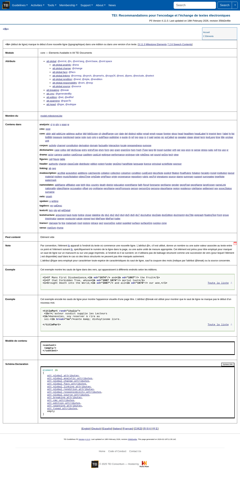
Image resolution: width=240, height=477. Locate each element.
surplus (157, 223)
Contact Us (135, 451)
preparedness (134, 145)
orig (94, 137)
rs (145, 137)
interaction (114, 145)
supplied (126, 223)
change (63, 163)
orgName (98, 188)
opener (61, 218)
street (197, 137)
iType (145, 149)
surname (50, 191)
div (102, 215)
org (90, 188)
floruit (146, 184)
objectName (63, 188)
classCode (73, 163)
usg (224, 149)
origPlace (106, 176)
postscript (70, 218)
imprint (212, 133)
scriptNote (167, 163)
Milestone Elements (152, 44)
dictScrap (76, 149)
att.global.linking (61, 75)
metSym (51, 227)
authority (53, 163)
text (93, 218)
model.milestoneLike (51, 115)
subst (119, 223)
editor (139, 133)
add (54, 133)
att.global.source (61, 86)
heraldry (205, 173)
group (226, 215)
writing (54, 201)
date (121, 133)
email (146, 133)
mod (79, 223)
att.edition (51, 97)
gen (112, 149)
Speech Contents (179, 44)
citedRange (108, 133)
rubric (145, 176)
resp (141, 137)
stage (190, 137)
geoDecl (117, 163)
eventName (131, 184)
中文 (155, 428)
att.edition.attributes (63, 403)
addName (60, 184)
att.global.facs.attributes (66, 384)
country (95, 184)
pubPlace (104, 137)
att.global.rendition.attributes (70, 389)
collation (105, 173)
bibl (85, 133)
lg (230, 133)
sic (162, 137)
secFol (152, 176)
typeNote (219, 176)
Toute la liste (218, 283)
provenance (124, 176)
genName (165, 184)
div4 (122, 215)
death (103, 184)
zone (164, 223)
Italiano (117, 428)
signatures (162, 176)
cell (50, 159)
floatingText (210, 215)
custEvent (147, 173)
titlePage (100, 218)
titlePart (110, 218)
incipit (213, 173)
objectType (84, 176)
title (223, 137)
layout (231, 173)
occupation (76, 188)
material (49, 176)
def (68, 149)
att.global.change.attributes (68, 381)
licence (147, 163)
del (126, 133)
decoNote (158, 173)
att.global (51, 61)
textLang (210, 137)
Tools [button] (50, 5)
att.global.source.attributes (68, 395)
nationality (50, 188)
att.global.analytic (61, 64)
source (172, 176)
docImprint (179, 215)
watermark (50, 180)
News (112, 5)
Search (225, 5)
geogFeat (185, 184)
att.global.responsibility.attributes (74, 392)
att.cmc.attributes (60, 400)
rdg (55, 210)
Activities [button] (36, 5)
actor (50, 154)
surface (136, 223)
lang (150, 149)
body (74, 215)
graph (49, 196)
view (176, 154)
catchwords (94, 173)
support (198, 176)
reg (136, 137)
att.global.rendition (62, 79)
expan (159, 133)
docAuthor (145, 215)
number (168, 149)
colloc (63, 149)
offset (85, 188)
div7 (137, 215)
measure (57, 137)
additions (82, 173)
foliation (196, 173)
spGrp (164, 154)
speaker (182, 137)
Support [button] (85, 5)
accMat (61, 173)
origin (114, 176)
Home (102, 451)
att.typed (51, 104)
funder (108, 163)
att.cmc (50, 93)
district (109, 184)
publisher (114, 137)
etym (101, 149)
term (202, 137)
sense (197, 149)
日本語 (138, 428)
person (134, 188)
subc (210, 149)
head (180, 133)
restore (86, 223)
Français (127, 428)
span (64, 124)
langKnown (209, 184)
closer (88, 215)
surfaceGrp (146, 223)
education (119, 184)
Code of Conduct (117, 451)
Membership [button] (67, 5)
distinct (132, 133)
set (151, 154)
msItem (58, 176)
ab (50, 168)
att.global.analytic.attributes (69, 378)
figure (56, 159)
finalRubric (185, 173)
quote (125, 137)
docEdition (167, 215)
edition (94, 163)
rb (129, 137)
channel (61, 145)
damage (53, 223)
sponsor (177, 163)
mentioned (68, 137)
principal (156, 163)
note (83, 137)
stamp (179, 176)
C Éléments (208, 36)
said (151, 137)
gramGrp (125, 149)
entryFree (93, 149)
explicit (167, 173)
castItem (87, 154)
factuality (103, 145)
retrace (94, 223)
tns (219, 149)
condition (136, 173)
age (78, 184)
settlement (208, 188)
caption (66, 154)
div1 (107, 215)
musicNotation (70, 176)
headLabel (200, 133)
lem (51, 210)
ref (132, 137)
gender (175, 184)
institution (222, 173)
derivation (84, 145)
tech (171, 154)
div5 (127, 215)
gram (117, 149)
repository (136, 176)
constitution (72, 145)
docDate (156, 215)
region (176, 188)
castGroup (76, 154)
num (89, 137)
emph (153, 133)
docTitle (189, 215)
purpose (147, 145)
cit (99, 133)
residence (185, 188)
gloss (174, 133)
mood (160, 149)
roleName (196, 188)
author (78, 133)
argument (61, 215)
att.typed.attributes (62, 408)
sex (216, 188)
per (179, 149)
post (48, 129)
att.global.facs (59, 72)
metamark (71, 223)
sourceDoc (109, 223)
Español (107, 428)
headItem (189, 133)
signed (86, 218)
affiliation (70, 184)
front (219, 215)
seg (54, 168)
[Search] (195, 5)
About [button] (99, 5)
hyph (139, 149)
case (56, 149)
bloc (88, 184)
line (63, 223)
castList (97, 154)
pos (183, 149)
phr (57, 124)
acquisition (71, 173)
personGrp (144, 188)
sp (176, 137)
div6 (132, 215)
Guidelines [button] (19, 5)
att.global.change (61, 68)
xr (227, 149)
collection (115, 173)
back (69, 215)
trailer (117, 218)
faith (140, 184)
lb (69, 245)
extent (101, 163)
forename (155, 184)
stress (204, 149)
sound (157, 154)
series (157, 137)
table (62, 159)
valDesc (58, 205)
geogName (196, 184)
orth (174, 149)
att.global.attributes (63, 375)
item (219, 133)
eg (51, 205)
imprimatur (50, 218)
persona (155, 188)
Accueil (206, 32)
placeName (166, 188)
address (70, 133)
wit (59, 210)
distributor (84, 163)
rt (147, 137)
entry (84, 149)
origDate (95, 176)
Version (82, 439)
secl (101, 223)
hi (207, 133)
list (232, 133)
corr (116, 133)
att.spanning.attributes (64, 406)
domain (94, 145)
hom (133, 149)
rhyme (60, 227)
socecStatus (225, 188)
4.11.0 (87, 439)
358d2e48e (132, 439)
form (106, 149)
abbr (48, 133)
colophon (126, 173)
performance (118, 154)
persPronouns (122, 188)
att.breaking (52, 90)
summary (189, 176)
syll (215, 149)
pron (188, 149)
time (218, 137)
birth (83, 184)
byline (81, 215)
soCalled (169, 137)
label (225, 133)
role (137, 154)
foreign (167, 133)
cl (51, 124)
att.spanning (53, 100)
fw (59, 223)
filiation (175, 173)
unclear (229, 137)
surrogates (208, 176)
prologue (130, 154)
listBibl (48, 137)
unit (47, 140)
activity (52, 145)
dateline (96, 215)
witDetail (65, 210)
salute (79, 218)
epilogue (106, 154)
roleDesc (145, 154)
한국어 (147, 428)
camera (58, 154)
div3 (117, 215)
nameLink (220, 184)
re (192, 149)
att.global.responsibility (64, 82)
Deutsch (96, 428)
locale (123, 145)
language (138, 163)
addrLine (61, 133)
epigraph (199, 215)
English (86, 428)
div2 (112, 215)
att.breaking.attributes (64, 397)
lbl (155, 149)
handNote (127, 163)
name (78, 137)
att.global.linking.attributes (69, 386)
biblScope (92, 133)
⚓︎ (231, 283)
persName (109, 188)
